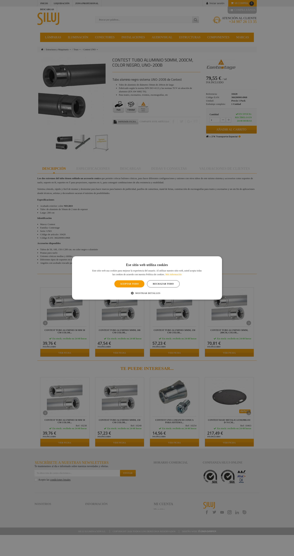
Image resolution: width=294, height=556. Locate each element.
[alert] (147, 278)
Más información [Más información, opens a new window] (173, 274)
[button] (147, 293)
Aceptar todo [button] (129, 284)
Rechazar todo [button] (163, 284)
